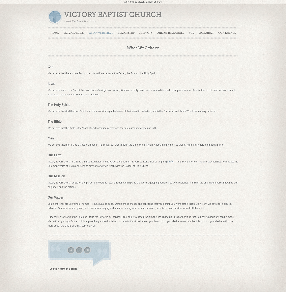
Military (145, 32)
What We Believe (101, 32)
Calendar (206, 32)
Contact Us (227, 32)
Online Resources (170, 32)
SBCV (170, 161)
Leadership (126, 32)
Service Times (74, 32)
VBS (191, 32)
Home (54, 32)
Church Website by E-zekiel (63, 268)
